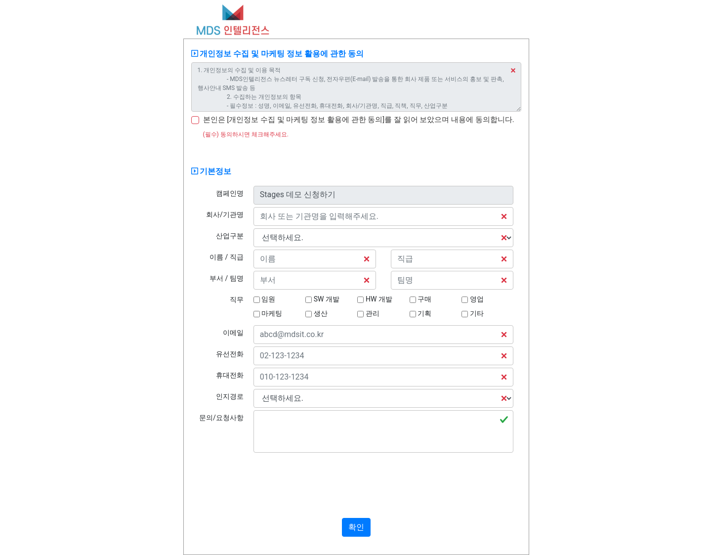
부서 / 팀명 (226, 278)
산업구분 (230, 236)
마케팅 (267, 313)
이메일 (233, 333)
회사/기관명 (225, 214)
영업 (472, 299)
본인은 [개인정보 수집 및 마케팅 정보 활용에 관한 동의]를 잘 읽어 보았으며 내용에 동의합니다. (358, 119)
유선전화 (230, 354)
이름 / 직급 (226, 257)
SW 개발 (322, 299)
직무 (237, 299)
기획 (420, 313)
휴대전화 (230, 375)
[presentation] (356, 484)
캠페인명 (230, 193)
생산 (316, 313)
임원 (264, 299)
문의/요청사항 (221, 418)
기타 (472, 313)
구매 (420, 299)
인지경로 (230, 396)
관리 (368, 313)
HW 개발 (374, 299)
